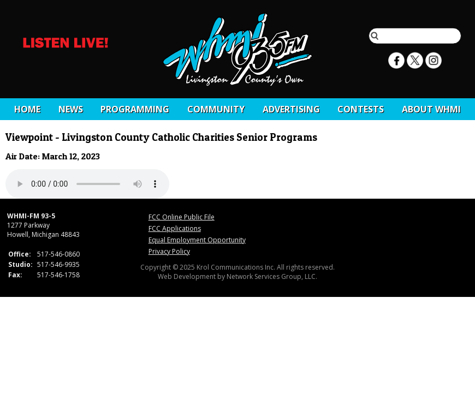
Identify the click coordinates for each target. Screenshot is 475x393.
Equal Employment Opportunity (197, 240)
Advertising (291, 109)
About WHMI (431, 109)
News (70, 109)
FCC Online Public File (182, 217)
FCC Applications (175, 228)
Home (27, 109)
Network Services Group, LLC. (272, 276)
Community (216, 109)
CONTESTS (360, 109)
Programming (134, 109)
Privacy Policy (169, 251)
